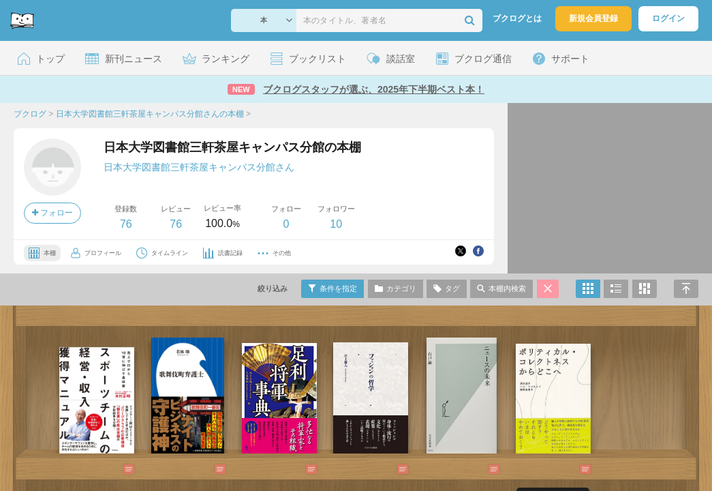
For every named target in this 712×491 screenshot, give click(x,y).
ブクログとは (517, 18)
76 (126, 224)
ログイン (668, 18)
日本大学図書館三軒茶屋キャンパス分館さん (199, 167)
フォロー (52, 213)
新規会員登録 (593, 18)
